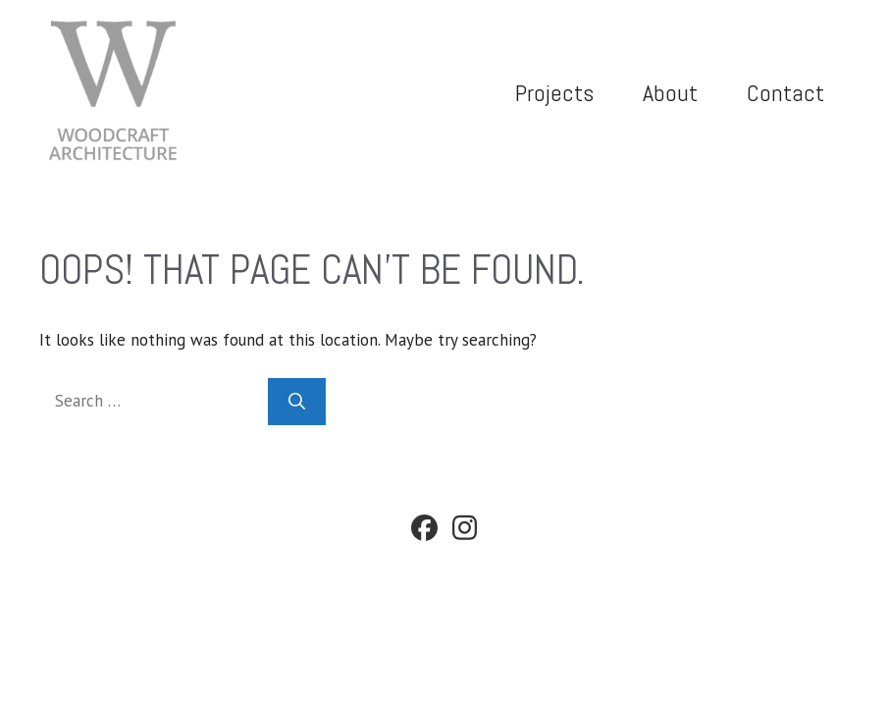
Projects (554, 93)
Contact (785, 93)
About (670, 93)
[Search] (297, 401)
